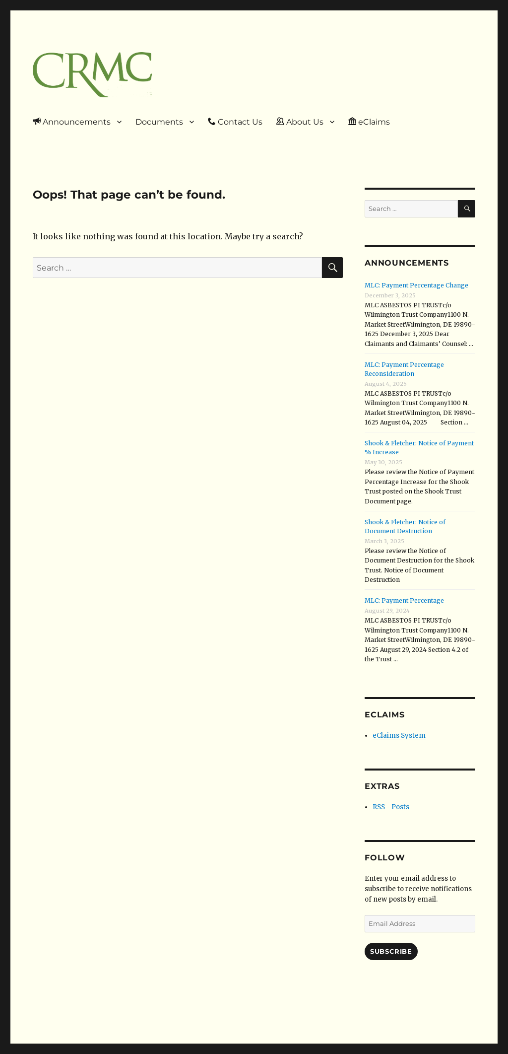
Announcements (72, 122)
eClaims (369, 122)
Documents (159, 122)
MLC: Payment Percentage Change (416, 285)
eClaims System (399, 735)
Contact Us (235, 122)
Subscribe (391, 951)
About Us (299, 122)
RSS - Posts (391, 807)
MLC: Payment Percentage (404, 600)
